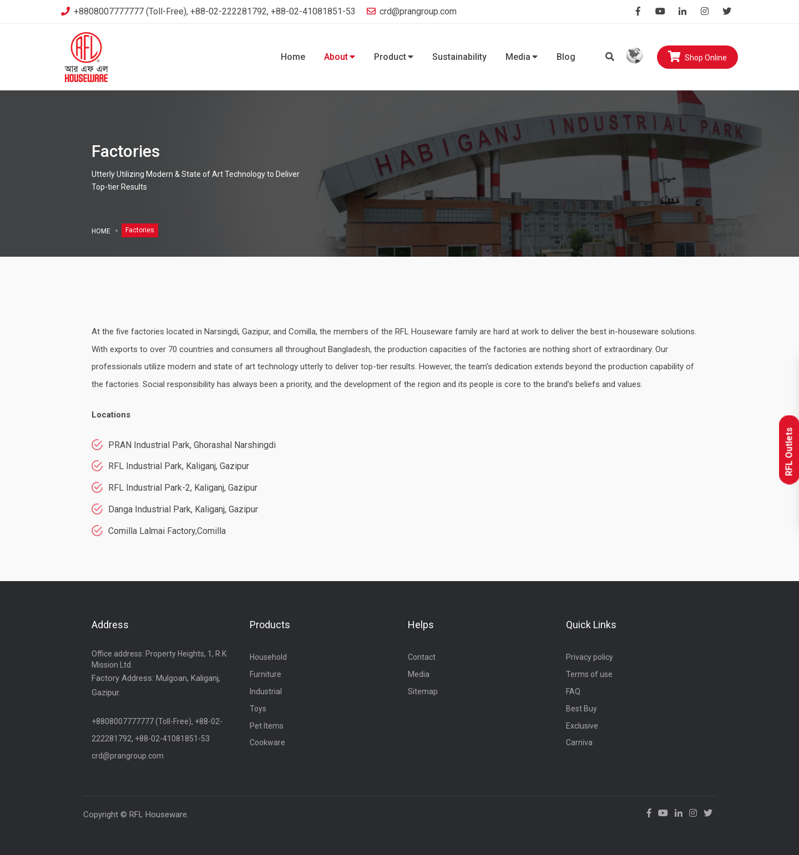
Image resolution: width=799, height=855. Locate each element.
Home (293, 57)
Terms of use (589, 674)
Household (268, 657)
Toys (258, 708)
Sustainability (459, 57)
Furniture (265, 674)
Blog (566, 57)
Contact (422, 657)
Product (393, 57)
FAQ (573, 691)
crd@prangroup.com (412, 11)
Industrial (266, 691)
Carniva (579, 742)
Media (521, 57)
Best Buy (581, 708)
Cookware (267, 742)
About (339, 57)
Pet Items (267, 725)
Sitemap (423, 691)
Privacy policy (589, 657)
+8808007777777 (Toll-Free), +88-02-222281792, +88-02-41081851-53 (208, 11)
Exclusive (582, 725)
